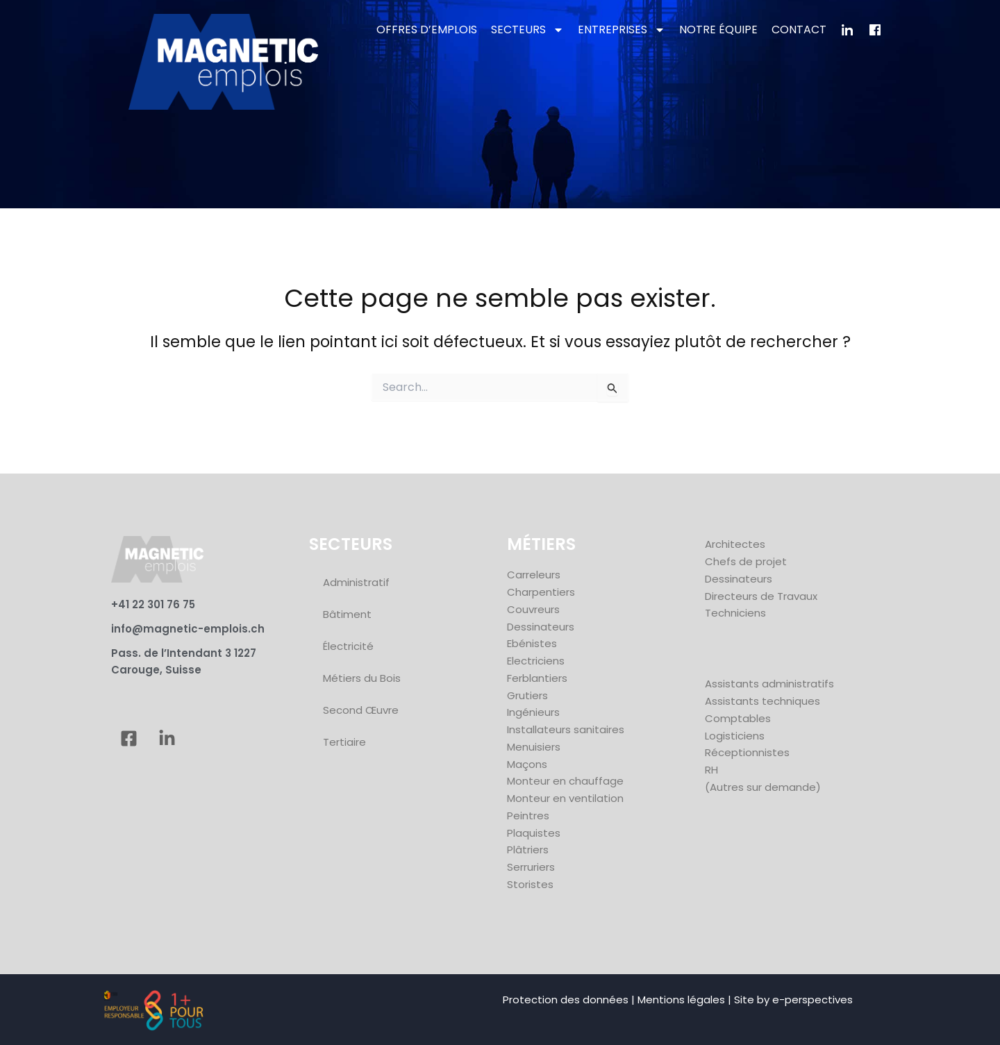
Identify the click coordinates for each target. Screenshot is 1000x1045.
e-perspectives (812, 999)
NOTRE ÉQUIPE (718, 29)
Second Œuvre (361, 710)
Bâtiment (347, 614)
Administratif (356, 582)
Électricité (348, 646)
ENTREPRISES (621, 29)
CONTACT (799, 29)
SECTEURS (527, 29)
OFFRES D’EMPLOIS (426, 29)
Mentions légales (681, 999)
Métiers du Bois (362, 678)
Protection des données (565, 999)
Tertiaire (344, 742)
